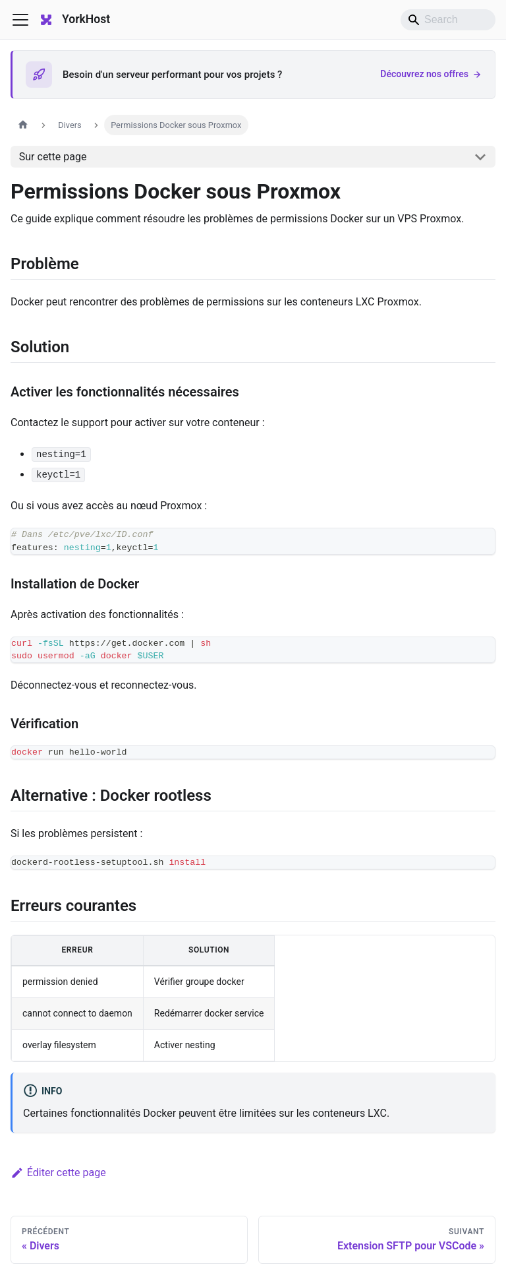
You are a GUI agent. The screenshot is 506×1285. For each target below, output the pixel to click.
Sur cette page (53, 156)
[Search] (448, 19)
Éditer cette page (58, 1172)
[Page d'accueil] (23, 125)
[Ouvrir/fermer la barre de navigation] (20, 20)
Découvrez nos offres (431, 74)
